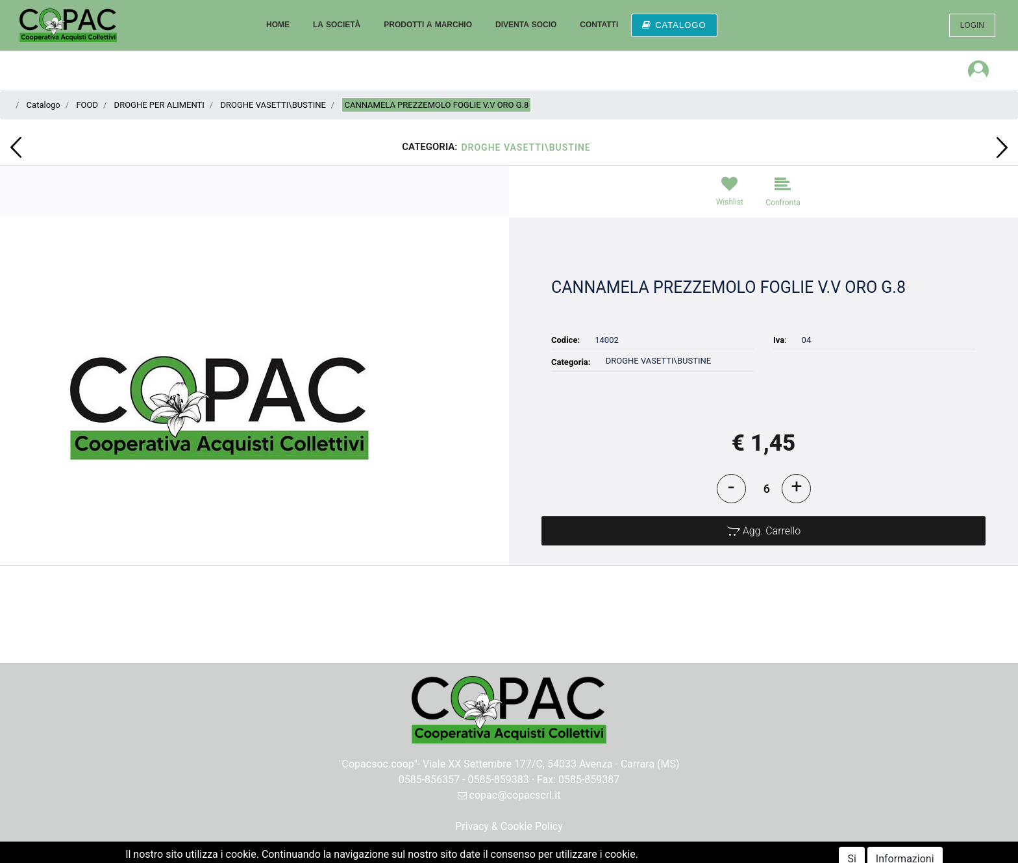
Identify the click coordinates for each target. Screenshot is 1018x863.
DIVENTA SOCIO (525, 24)
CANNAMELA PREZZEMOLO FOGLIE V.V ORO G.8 (436, 105)
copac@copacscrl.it (509, 795)
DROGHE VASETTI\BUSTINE (272, 105)
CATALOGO (674, 25)
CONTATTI (599, 24)
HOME (278, 24)
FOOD (87, 105)
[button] (16, 147)
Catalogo (43, 105)
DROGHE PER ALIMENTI (159, 105)
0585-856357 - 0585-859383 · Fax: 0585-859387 (509, 779)
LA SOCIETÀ (336, 24)
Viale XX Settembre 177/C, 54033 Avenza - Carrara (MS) (551, 764)
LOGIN (972, 25)
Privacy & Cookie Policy (509, 826)
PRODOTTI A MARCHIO (428, 24)
